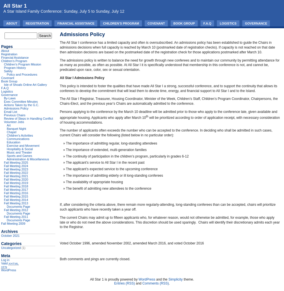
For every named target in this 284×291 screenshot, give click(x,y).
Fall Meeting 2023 (16, 169)
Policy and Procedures (22, 74)
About (11, 23)
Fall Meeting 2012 (16, 210)
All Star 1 (15, 6)
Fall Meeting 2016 (16, 193)
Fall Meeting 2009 (13, 223)
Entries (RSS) (124, 283)
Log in (5, 260)
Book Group (184, 23)
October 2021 (10, 235)
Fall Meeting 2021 (16, 176)
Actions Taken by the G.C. (21, 105)
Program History (15, 67)
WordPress (8, 270)
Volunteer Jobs (14, 122)
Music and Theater (19, 152)
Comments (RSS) (155, 283)
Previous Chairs (14, 115)
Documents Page (18, 206)
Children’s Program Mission (22, 64)
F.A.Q (207, 23)
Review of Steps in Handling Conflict (28, 118)
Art (9, 125)
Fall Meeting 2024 (16, 166)
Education (13, 142)
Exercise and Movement (23, 145)
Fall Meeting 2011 (16, 216)
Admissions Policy (16, 108)
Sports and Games (19, 155)
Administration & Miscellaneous (28, 159)
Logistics (228, 23)
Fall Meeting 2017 (16, 189)
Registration (37, 23)
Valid (10, 263)
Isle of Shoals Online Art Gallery (25, 84)
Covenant (156, 23)
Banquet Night (16, 128)
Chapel (11, 132)
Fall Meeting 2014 (16, 200)
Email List (10, 111)
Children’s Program (121, 23)
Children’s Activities (20, 135)
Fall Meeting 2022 (16, 172)
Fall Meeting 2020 (16, 179)
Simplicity (175, 279)
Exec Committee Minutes (21, 101)
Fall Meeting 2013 (16, 203)
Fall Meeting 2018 (16, 186)
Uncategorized (11, 248)
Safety (8, 71)
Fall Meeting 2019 (16, 183)
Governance (256, 23)
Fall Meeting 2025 (16, 162)
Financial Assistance (75, 23)
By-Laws (10, 98)
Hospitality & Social (20, 149)
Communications (18, 139)
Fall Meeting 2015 (16, 196)
